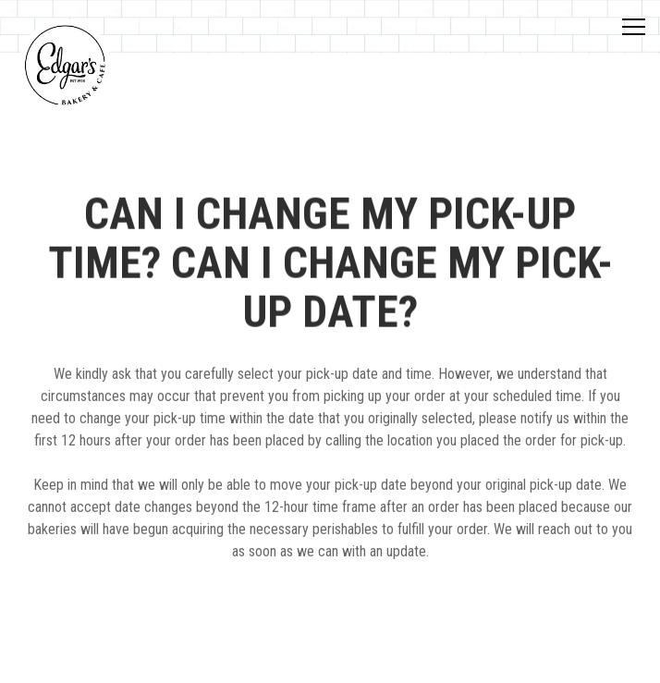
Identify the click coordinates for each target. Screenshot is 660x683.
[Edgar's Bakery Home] (65, 65)
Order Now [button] (330, 659)
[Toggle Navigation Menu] (633, 27)
